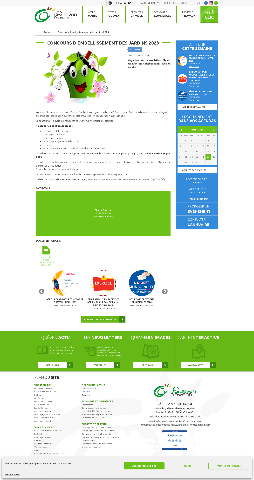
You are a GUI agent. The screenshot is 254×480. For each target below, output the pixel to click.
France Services (41, 409)
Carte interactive (150, 3)
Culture (37, 442)
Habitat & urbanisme (43, 445)
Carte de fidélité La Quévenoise (96, 412)
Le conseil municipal (43, 390)
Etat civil (38, 396)
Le (197, 199)
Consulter (201, 222)
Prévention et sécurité (44, 419)
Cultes (37, 451)
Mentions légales (12, 474)
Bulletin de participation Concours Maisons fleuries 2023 (46, 260)
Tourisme (86, 396)
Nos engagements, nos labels (47, 416)
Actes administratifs (43, 422)
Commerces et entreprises (94, 409)
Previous (41, 292)
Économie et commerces (97, 402)
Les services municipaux (45, 393)
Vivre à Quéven (44, 428)
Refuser (186, 465)
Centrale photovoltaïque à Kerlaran (98, 432)
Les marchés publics (43, 403)
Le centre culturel (197, 181)
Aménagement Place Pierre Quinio (97, 429)
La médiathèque (197, 191)
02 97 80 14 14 (178, 405)
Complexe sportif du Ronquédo (96, 435)
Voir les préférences (228, 465)
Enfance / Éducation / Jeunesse (48, 432)
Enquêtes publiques (43, 412)
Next (165, 292)
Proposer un (201, 209)
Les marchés (87, 406)
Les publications (41, 406)
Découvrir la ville (93, 386)
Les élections (40, 399)
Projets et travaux (94, 425)
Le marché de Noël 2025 (93, 419)
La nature (86, 393)
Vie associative (40, 448)
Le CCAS (38, 435)
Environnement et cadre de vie (48, 455)
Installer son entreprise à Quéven (97, 416)
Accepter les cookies (144, 465)
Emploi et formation (43, 438)
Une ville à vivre (89, 390)
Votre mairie (42, 386)
